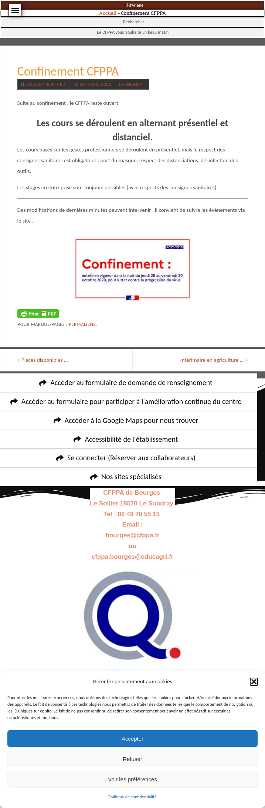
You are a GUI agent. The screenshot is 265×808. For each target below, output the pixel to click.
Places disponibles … (42, 360)
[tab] (132, 5)
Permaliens (82, 324)
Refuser (132, 759)
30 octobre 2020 (92, 84)
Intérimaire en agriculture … (214, 360)
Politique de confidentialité (132, 796)
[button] (254, 681)
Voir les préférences (132, 779)
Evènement (132, 84)
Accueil (107, 13)
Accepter (132, 738)
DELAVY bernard (46, 84)
